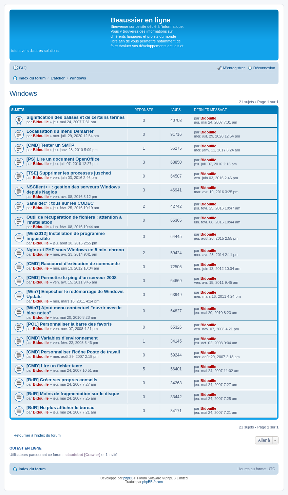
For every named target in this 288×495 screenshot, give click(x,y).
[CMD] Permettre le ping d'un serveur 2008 (71, 277)
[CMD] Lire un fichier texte (54, 365)
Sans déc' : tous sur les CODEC (60, 203)
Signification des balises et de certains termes (75, 117)
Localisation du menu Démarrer (60, 131)
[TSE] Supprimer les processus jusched (68, 173)
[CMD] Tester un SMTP (50, 145)
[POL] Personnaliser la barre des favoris (69, 324)
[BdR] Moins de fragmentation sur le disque (72, 393)
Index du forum (32, 469)
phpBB (128, 478)
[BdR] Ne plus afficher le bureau (60, 407)
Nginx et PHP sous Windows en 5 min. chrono (75, 249)
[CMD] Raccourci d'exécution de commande (73, 263)
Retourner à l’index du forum (37, 435)
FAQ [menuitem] (22, 68)
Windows (23, 93)
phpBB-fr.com (152, 482)
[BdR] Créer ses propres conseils (61, 379)
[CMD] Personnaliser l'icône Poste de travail (73, 351)
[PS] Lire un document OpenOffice (62, 159)
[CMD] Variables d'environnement (62, 338)
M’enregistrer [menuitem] (234, 68)
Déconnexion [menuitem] (264, 68)
